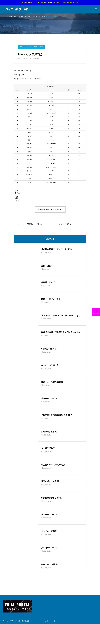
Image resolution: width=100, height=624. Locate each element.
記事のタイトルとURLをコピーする (50, 209)
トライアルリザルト (26, 46)
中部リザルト (38, 46)
